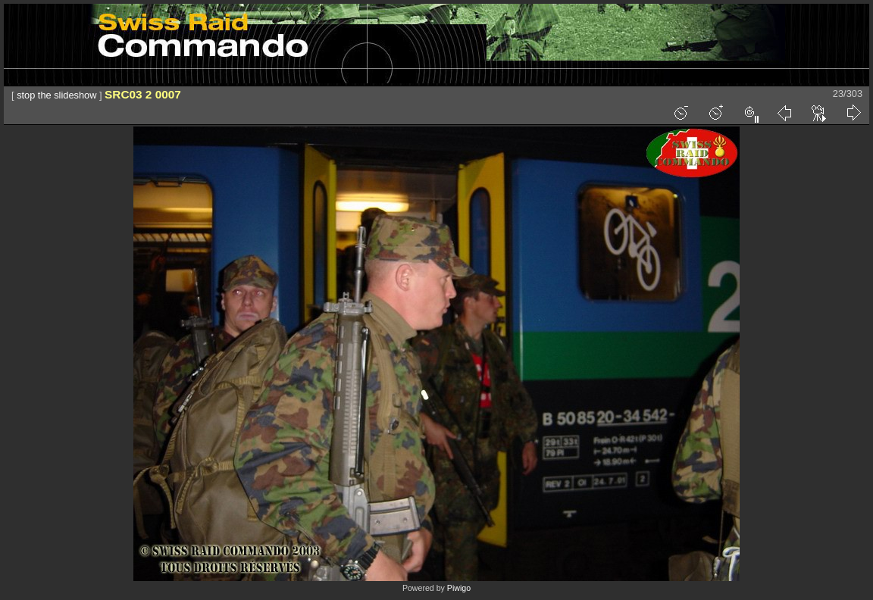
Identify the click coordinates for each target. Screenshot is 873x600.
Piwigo (459, 587)
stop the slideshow (56, 95)
